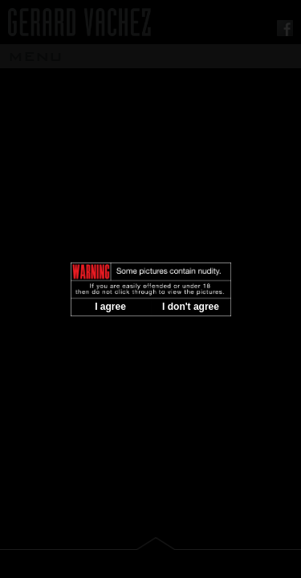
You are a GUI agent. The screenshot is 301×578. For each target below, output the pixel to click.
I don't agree (190, 306)
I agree (110, 306)
